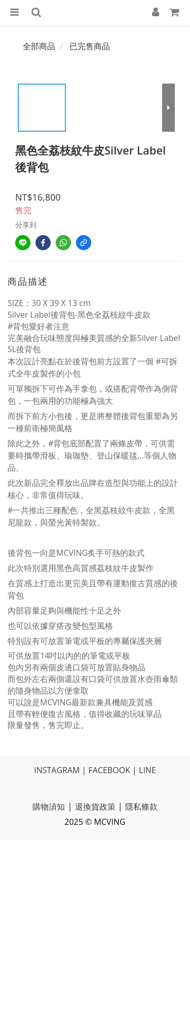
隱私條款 (141, 806)
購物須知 (48, 806)
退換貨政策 (95, 806)
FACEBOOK (109, 770)
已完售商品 (89, 46)
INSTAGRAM (57, 770)
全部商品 (39, 46)
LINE (147, 770)
